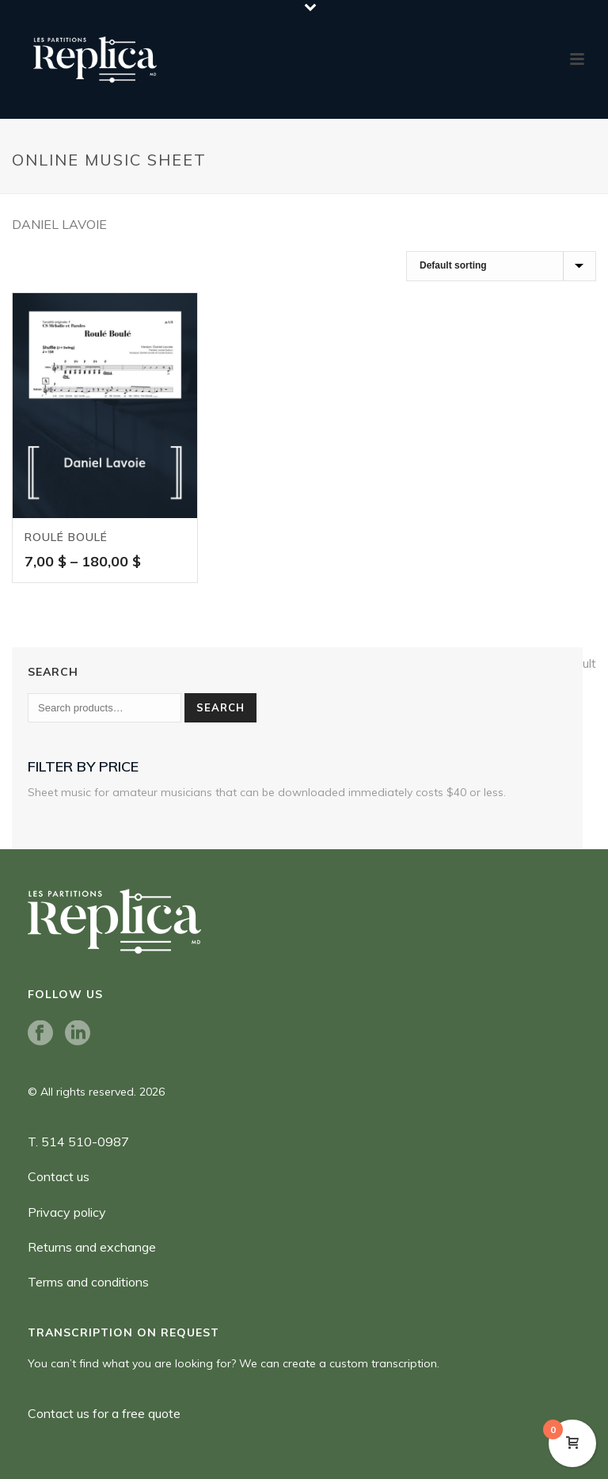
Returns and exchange (92, 1247)
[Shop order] (501, 266)
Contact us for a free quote (104, 1413)
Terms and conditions (88, 1282)
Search (220, 707)
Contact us (58, 1176)
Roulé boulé (66, 537)
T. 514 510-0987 (78, 1141)
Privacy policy (67, 1212)
